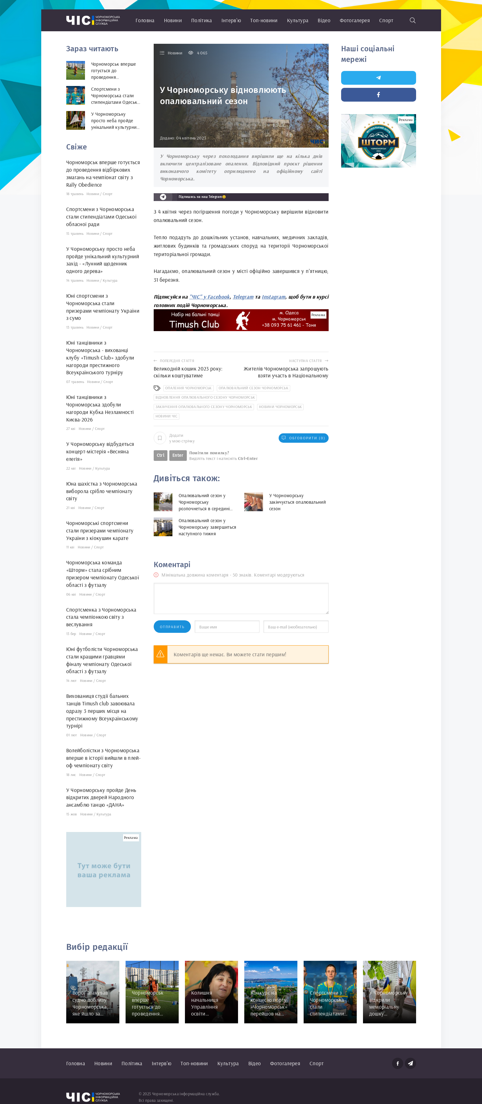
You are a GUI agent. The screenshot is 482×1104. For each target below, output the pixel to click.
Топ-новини (263, 20)
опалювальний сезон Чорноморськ (253, 388)
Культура (298, 20)
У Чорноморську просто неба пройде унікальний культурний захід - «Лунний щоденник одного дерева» (102, 259)
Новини (173, 20)
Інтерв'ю (231, 20)
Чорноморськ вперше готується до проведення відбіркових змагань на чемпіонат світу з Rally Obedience (103, 173)
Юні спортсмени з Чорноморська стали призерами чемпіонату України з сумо (103, 306)
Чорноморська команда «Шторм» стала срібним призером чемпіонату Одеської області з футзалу (102, 573)
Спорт (386, 20)
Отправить (172, 626)
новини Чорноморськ (280, 406)
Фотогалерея (355, 20)
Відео (324, 20)
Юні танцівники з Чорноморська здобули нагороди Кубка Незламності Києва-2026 (100, 408)
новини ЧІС (166, 416)
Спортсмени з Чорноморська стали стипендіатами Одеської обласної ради (101, 216)
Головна (145, 20)
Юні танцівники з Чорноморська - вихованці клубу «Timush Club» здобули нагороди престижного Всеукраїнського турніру (100, 357)
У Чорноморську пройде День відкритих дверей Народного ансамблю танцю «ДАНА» (101, 797)
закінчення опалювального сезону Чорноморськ (204, 406)
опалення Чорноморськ (188, 388)
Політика (201, 20)
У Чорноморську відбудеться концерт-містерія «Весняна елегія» (100, 451)
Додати (174, 438)
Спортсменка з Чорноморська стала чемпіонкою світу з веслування (101, 617)
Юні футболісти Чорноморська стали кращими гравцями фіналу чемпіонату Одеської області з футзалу (102, 660)
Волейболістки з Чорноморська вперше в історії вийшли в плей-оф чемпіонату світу (103, 758)
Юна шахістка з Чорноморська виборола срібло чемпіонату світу (101, 491)
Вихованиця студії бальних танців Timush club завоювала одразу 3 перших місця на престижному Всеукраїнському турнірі (102, 711)
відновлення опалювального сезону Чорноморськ (205, 397)
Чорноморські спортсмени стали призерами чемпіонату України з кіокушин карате (100, 530)
